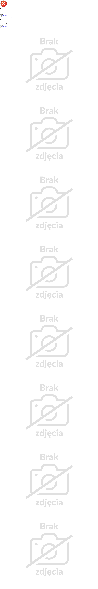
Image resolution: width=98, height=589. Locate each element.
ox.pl (14, 17)
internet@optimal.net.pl (5, 15)
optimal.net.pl (11, 17)
